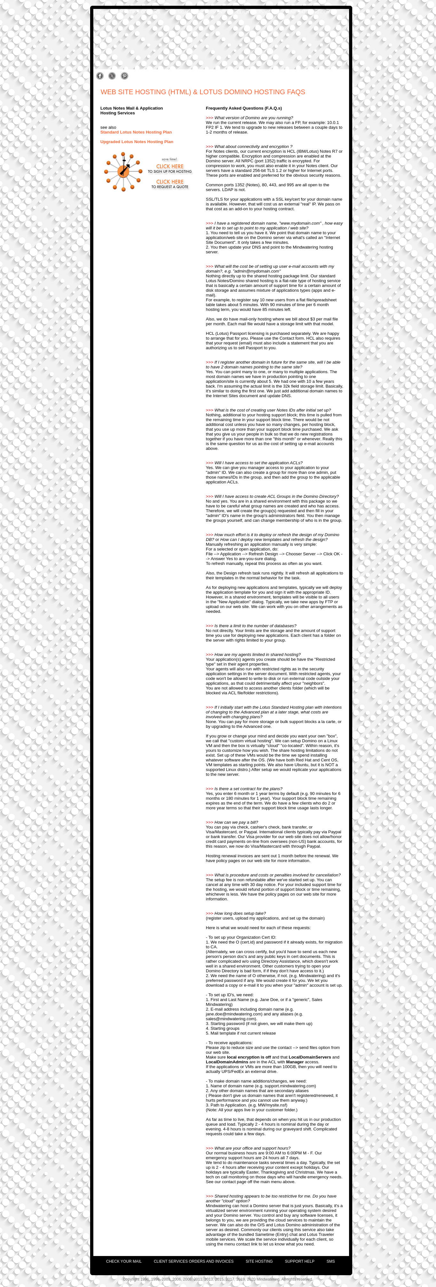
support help (299, 1261)
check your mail (124, 1261)
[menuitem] (118, 1260)
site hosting (259, 1261)
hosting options (140, 12)
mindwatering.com (308, 12)
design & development (198, 12)
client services (256, 12)
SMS (331, 1261)
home (102, 12)
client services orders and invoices (194, 1261)
